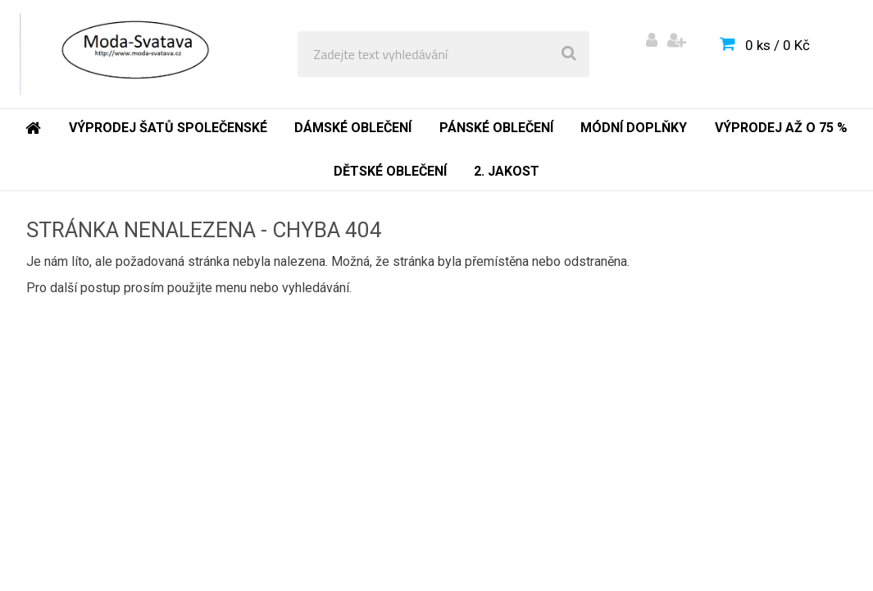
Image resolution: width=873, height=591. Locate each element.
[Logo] (132, 54)
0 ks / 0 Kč (777, 45)
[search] (568, 54)
